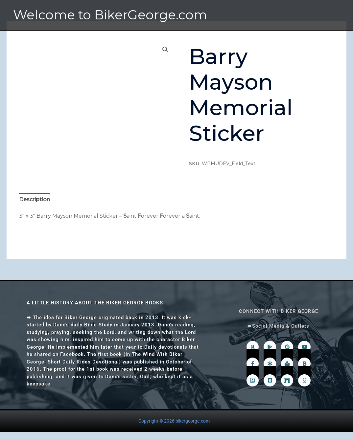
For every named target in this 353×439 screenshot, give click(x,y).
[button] (165, 49)
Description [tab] (34, 199)
